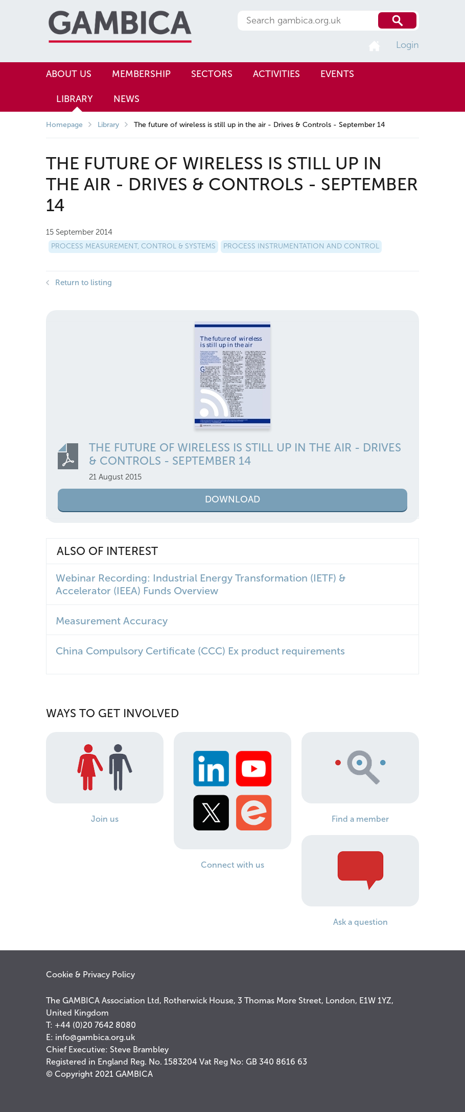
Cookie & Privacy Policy (90, 974)
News (126, 99)
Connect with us (232, 865)
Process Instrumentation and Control (301, 246)
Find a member (360, 819)
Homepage (64, 124)
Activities (276, 74)
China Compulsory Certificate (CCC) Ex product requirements (200, 651)
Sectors (211, 74)
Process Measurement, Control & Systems (133, 246)
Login (407, 44)
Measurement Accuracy (112, 621)
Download (232, 499)
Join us (105, 819)
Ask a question (360, 922)
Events (337, 74)
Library (74, 99)
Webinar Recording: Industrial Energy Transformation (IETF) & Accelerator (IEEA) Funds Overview (201, 584)
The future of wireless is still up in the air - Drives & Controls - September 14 (245, 454)
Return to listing (83, 282)
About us (68, 74)
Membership (141, 74)
